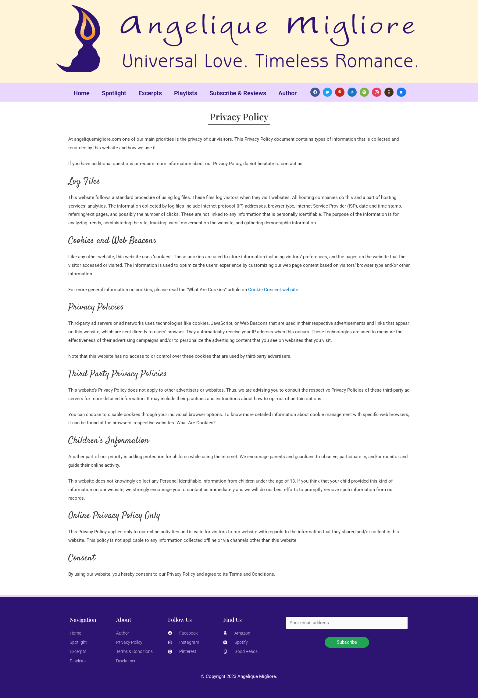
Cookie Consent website (273, 289)
